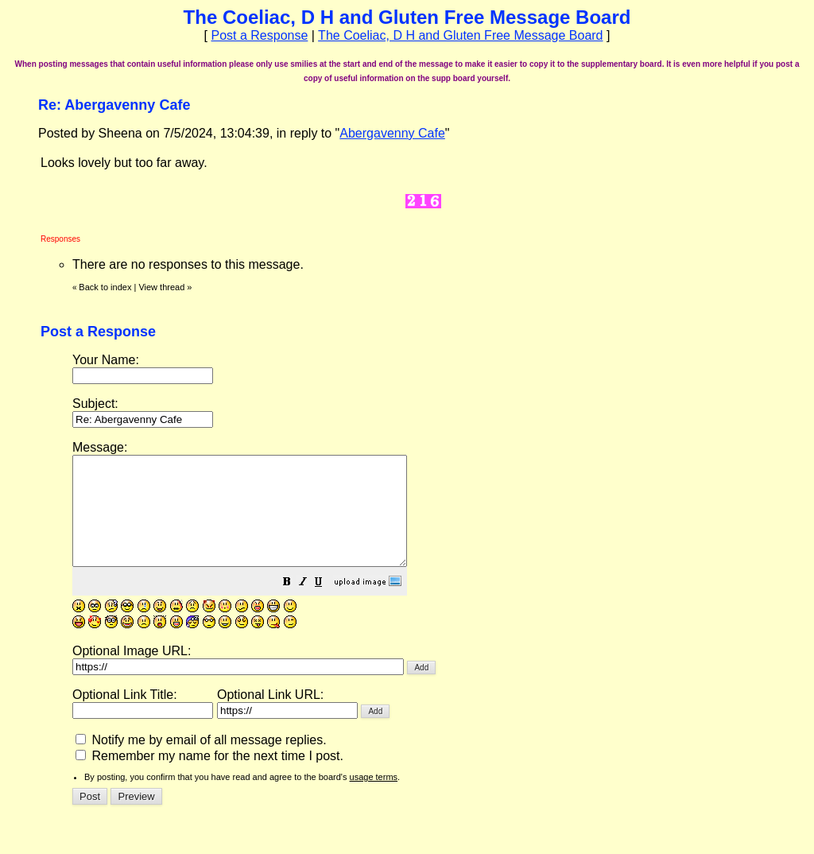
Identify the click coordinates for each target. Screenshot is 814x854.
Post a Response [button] (259, 35)
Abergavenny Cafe (392, 133)
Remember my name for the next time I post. (209, 777)
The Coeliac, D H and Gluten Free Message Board (460, 35)
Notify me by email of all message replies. (201, 761)
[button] (326, 604)
